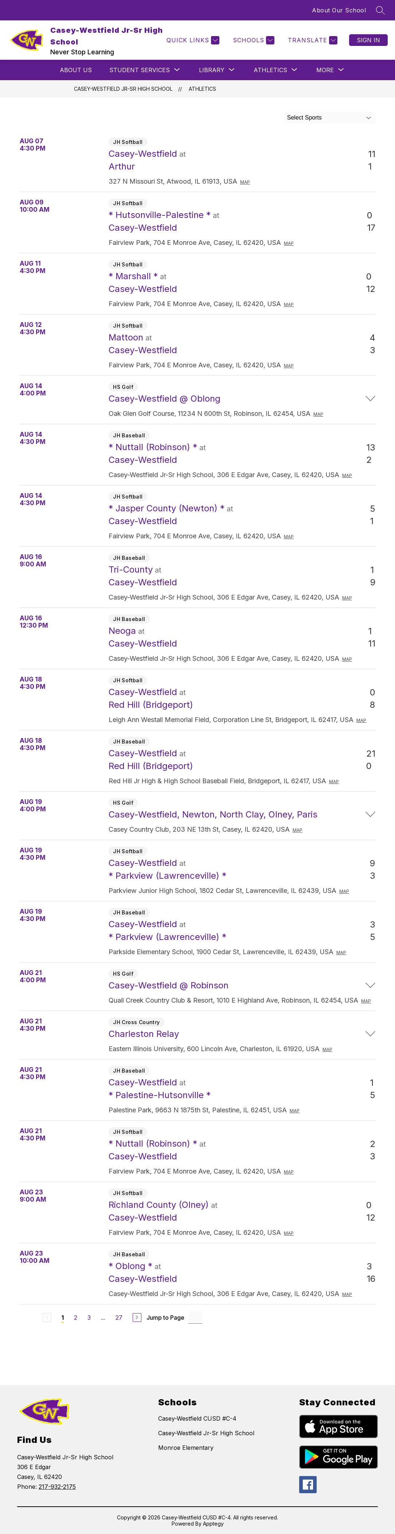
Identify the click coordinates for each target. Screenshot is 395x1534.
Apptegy (213, 1524)
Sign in (368, 40)
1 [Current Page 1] (63, 1317)
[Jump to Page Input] (195, 1317)
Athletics (202, 89)
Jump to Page (165, 1317)
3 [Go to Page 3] (89, 1317)
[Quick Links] (192, 40)
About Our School (339, 10)
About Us (76, 70)
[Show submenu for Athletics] (270, 70)
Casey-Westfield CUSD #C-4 (197, 1418)
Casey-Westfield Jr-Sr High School (123, 89)
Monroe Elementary (186, 1447)
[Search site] (380, 10)
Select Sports (304, 117)
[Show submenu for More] (325, 70)
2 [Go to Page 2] (75, 1317)
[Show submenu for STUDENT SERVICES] (139, 70)
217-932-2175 (57, 1486)
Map (245, 182)
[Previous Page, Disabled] (47, 1317)
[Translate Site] (311, 40)
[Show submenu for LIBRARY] (211, 70)
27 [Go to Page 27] (119, 1317)
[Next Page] (137, 1317)
